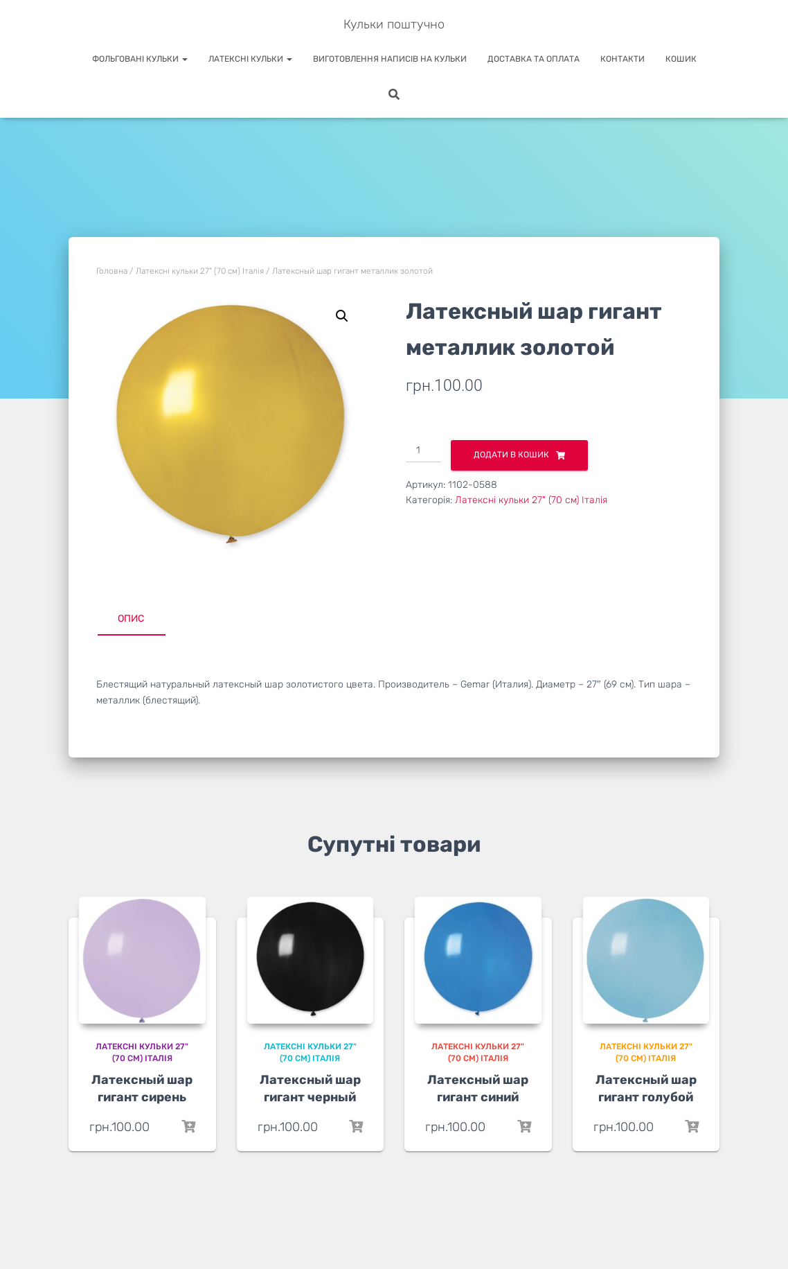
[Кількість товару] (423, 451)
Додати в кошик (511, 455)
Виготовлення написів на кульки (390, 59)
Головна (111, 271)
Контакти (622, 59)
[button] (342, 316)
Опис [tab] (131, 618)
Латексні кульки (250, 59)
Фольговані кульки (140, 59)
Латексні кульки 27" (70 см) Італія (200, 271)
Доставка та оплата (533, 59)
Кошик (681, 59)
